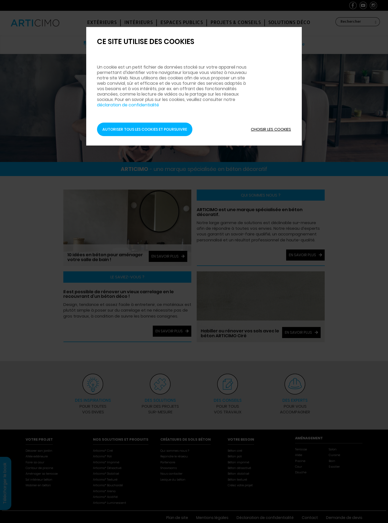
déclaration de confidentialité (128, 105)
